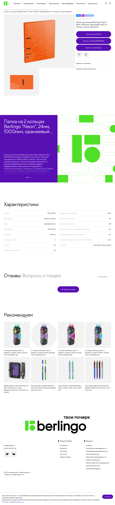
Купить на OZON (93, 34)
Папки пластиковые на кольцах (36, 10)
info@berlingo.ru (9, 445)
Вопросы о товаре (41, 275)
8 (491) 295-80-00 (10, 448)
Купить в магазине (94, 48)
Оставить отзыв (68, 289)
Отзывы (12, 275)
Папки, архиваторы (17, 10)
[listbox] (104, 277)
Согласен (107, 497)
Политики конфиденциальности (13, 502)
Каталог (7, 10)
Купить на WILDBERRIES (93, 41)
